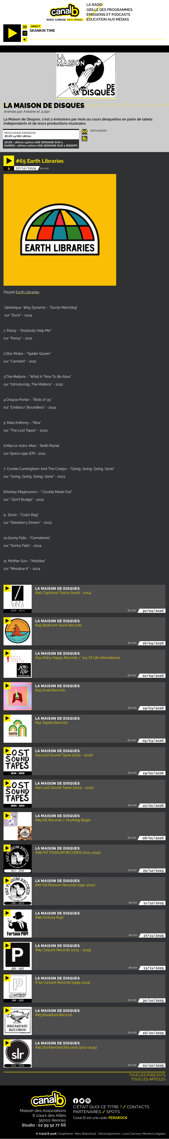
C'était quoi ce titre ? (97, 1106)
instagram (98, 130)
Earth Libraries (27, 292)
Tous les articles (148, 1079)
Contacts (138, 1106)
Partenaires (87, 1111)
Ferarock (117, 1118)
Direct (35, 26)
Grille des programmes (109, 10)
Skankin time (42, 31)
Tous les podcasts (147, 1075)
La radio (94, 5)
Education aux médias (107, 19)
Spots (113, 1111)
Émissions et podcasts (108, 15)
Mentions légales (154, 1133)
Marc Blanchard (85, 1133)
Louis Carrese (131, 1133)
